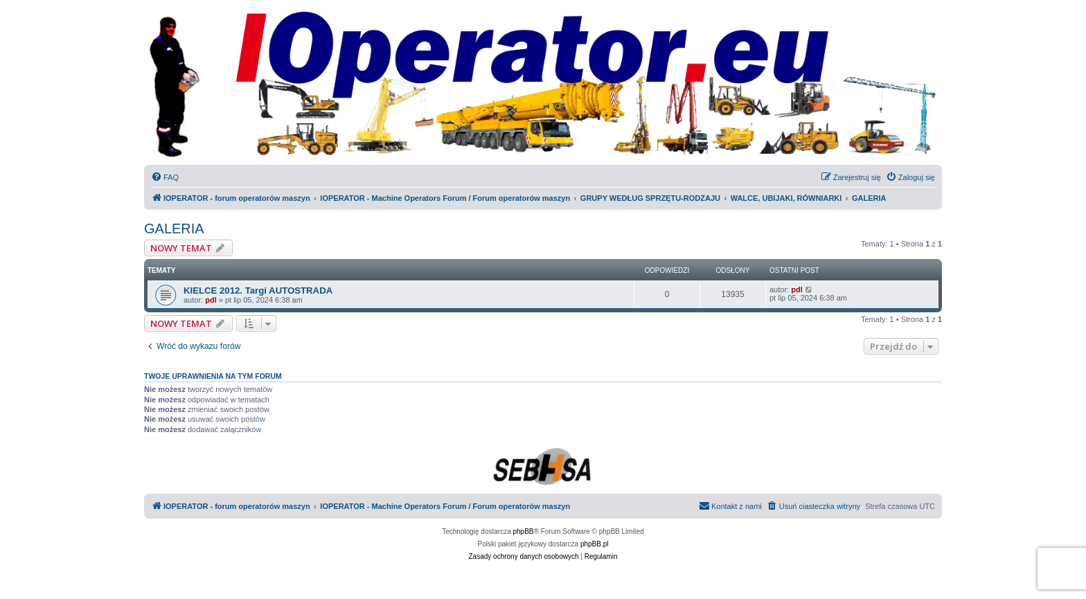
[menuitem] (165, 177)
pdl (211, 300)
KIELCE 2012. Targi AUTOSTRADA (258, 290)
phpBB (523, 531)
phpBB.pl (594, 544)
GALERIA (174, 228)
